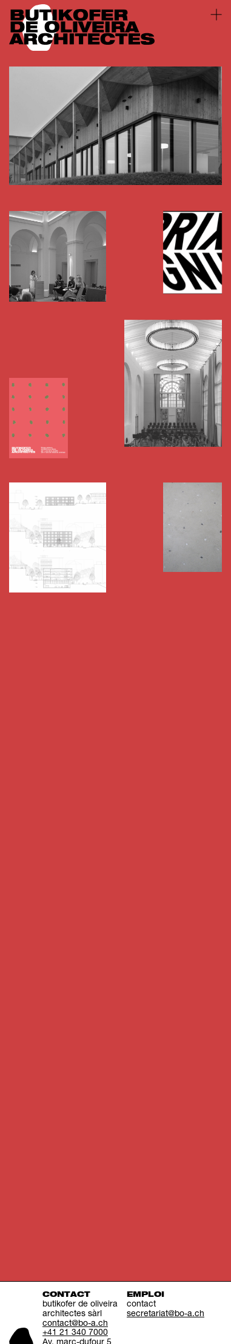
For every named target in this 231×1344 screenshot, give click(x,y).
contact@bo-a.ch (75, 1324)
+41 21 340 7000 (75, 1333)
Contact (66, 1295)
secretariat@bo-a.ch (165, 1314)
